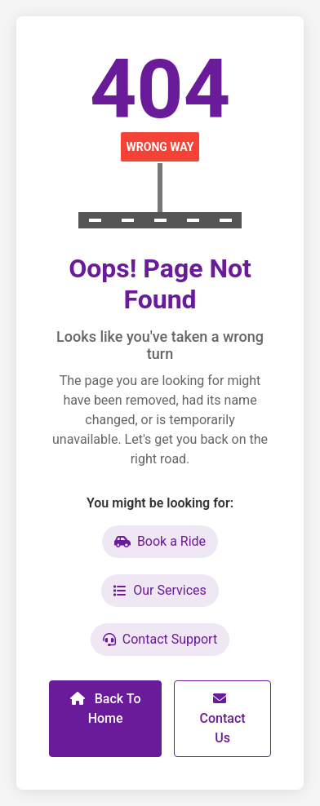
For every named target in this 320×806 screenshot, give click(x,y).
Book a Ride (160, 541)
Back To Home (105, 708)
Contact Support (160, 639)
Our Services (160, 590)
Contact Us (223, 719)
